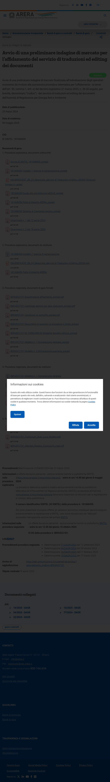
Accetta (91, 425)
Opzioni (17, 414)
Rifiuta (75, 425)
